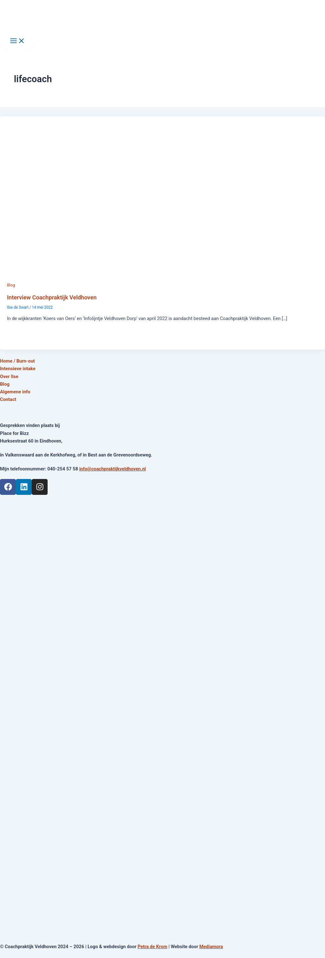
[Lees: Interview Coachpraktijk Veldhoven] (162, 277)
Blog (11, 285)
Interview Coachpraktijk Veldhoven (52, 297)
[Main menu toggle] (17, 41)
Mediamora (211, 946)
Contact (8, 399)
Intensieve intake (18, 368)
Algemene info (15, 392)
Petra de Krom (152, 946)
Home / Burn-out (17, 361)
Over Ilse (9, 376)
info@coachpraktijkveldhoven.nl (112, 469)
